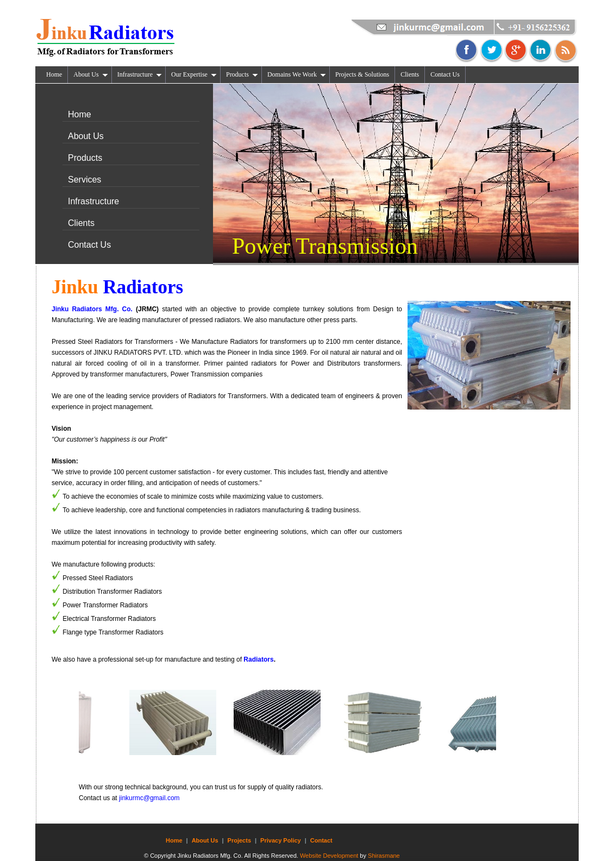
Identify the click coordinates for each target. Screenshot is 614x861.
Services (84, 179)
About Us (90, 74)
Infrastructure (139, 74)
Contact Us (445, 74)
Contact (321, 840)
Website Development (329, 855)
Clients (409, 74)
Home (54, 74)
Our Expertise (194, 74)
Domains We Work (296, 74)
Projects (239, 840)
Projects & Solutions (362, 74)
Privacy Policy (280, 840)
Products (242, 74)
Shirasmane (384, 855)
